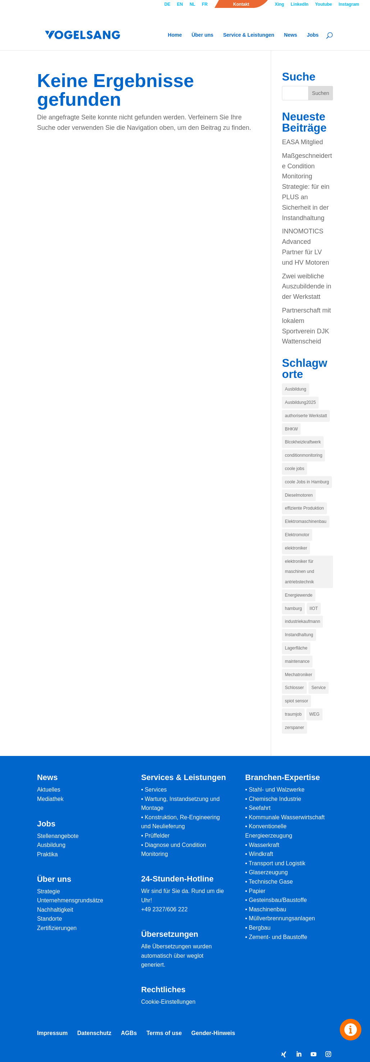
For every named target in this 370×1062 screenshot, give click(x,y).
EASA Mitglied (302, 142)
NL (192, 4)
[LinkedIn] (299, 1055)
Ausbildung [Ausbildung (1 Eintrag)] (295, 389)
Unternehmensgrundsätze (70, 900)
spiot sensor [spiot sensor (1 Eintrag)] (296, 700)
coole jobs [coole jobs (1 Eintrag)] (294, 468)
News (290, 35)
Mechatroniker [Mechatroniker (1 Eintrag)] (298, 674)
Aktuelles (48, 790)
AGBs (129, 1033)
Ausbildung (51, 845)
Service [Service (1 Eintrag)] (318, 687)
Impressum (52, 1033)
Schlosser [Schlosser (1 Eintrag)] (294, 687)
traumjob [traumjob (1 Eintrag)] (293, 714)
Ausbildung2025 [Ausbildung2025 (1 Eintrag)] (300, 402)
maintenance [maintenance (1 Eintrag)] (297, 661)
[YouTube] (313, 1055)
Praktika (47, 854)
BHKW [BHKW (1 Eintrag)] (291, 429)
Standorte (49, 919)
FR (204, 4)
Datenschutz (94, 1033)
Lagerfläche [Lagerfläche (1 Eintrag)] (296, 648)
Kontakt (241, 4)
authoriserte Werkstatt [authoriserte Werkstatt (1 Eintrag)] (306, 415)
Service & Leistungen (248, 35)
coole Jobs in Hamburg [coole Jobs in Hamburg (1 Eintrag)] (307, 481)
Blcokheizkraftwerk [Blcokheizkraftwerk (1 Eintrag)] (303, 442)
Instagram (349, 4)
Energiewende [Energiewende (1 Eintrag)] (298, 595)
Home (175, 35)
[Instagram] (328, 1055)
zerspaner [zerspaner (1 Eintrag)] (294, 727)
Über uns (203, 35)
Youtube (323, 4)
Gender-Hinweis (213, 1033)
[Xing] (284, 1054)
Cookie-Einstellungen (168, 1002)
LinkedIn (300, 4)
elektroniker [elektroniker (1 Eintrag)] (296, 548)
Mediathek (50, 799)
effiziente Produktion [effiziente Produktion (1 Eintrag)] (304, 508)
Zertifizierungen (57, 928)
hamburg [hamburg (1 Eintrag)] (293, 608)
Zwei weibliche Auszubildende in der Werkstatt (306, 287)
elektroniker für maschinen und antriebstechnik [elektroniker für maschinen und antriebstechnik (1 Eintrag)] (299, 572)
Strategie (48, 891)
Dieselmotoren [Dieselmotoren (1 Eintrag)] (298, 495)
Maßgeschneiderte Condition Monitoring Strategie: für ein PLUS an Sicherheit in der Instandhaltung (307, 187)
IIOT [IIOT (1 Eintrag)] (314, 608)
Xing (279, 4)
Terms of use (164, 1033)
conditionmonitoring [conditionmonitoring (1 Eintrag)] (303, 455)
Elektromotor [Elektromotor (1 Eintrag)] (297, 534)
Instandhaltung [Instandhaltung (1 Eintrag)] (299, 634)
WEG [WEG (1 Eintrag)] (314, 714)
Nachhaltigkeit (55, 910)
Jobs (313, 35)
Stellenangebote (58, 836)
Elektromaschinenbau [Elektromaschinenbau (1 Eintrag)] (305, 521)
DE (167, 4)
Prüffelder (157, 836)
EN (180, 4)
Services (155, 790)
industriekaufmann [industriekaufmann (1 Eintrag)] (302, 621)
